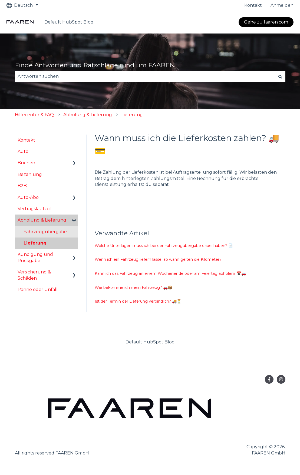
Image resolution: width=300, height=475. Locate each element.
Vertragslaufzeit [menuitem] (35, 208)
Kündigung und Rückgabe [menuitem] (35, 257)
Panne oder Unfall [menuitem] (38, 289)
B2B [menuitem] (22, 185)
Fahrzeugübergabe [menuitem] (45, 231)
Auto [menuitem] (23, 151)
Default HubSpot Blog (69, 22)
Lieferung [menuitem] (35, 243)
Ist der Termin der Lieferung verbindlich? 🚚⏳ (138, 301)
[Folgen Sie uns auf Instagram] (281, 379)
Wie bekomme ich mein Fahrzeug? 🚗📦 (133, 287)
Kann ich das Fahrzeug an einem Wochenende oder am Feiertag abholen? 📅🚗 (170, 273)
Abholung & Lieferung (87, 114)
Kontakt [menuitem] (26, 140)
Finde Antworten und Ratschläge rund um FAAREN (95, 65)
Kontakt (253, 5)
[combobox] (145, 76)
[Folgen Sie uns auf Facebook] (269, 379)
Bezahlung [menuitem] (30, 174)
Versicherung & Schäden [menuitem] (34, 274)
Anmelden (282, 5)
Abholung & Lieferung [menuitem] (42, 220)
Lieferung (132, 114)
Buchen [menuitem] (26, 162)
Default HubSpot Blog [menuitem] (150, 341)
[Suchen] (280, 76)
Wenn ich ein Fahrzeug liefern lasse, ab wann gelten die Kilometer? (158, 259)
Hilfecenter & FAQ (34, 114)
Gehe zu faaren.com (266, 22)
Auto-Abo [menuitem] (28, 197)
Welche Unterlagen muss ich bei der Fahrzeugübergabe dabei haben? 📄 (164, 245)
